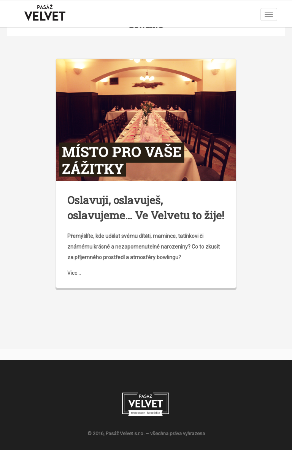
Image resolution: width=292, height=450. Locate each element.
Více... (74, 273)
